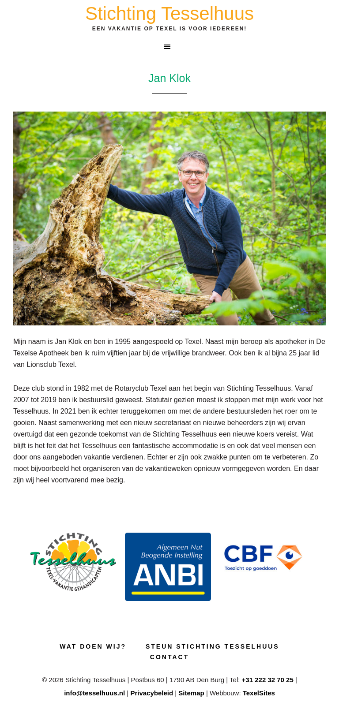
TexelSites (259, 693)
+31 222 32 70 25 (268, 679)
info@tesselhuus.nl (94, 693)
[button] (169, 46)
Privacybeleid (151, 693)
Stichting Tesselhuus (169, 13)
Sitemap (191, 693)
